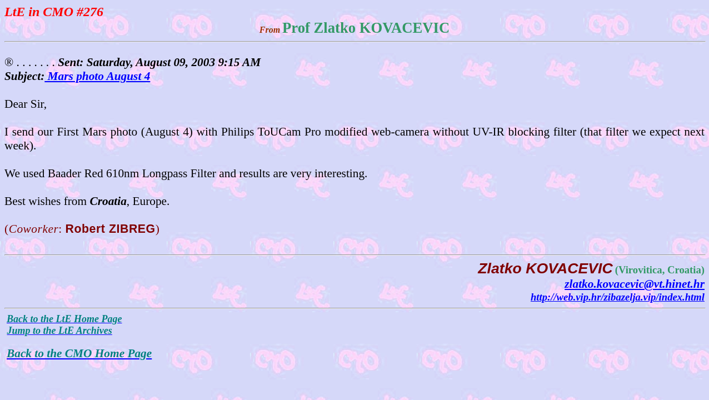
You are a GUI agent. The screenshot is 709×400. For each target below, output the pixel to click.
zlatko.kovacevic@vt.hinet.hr (635, 284)
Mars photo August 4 (97, 76)
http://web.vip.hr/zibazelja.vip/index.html (618, 297)
